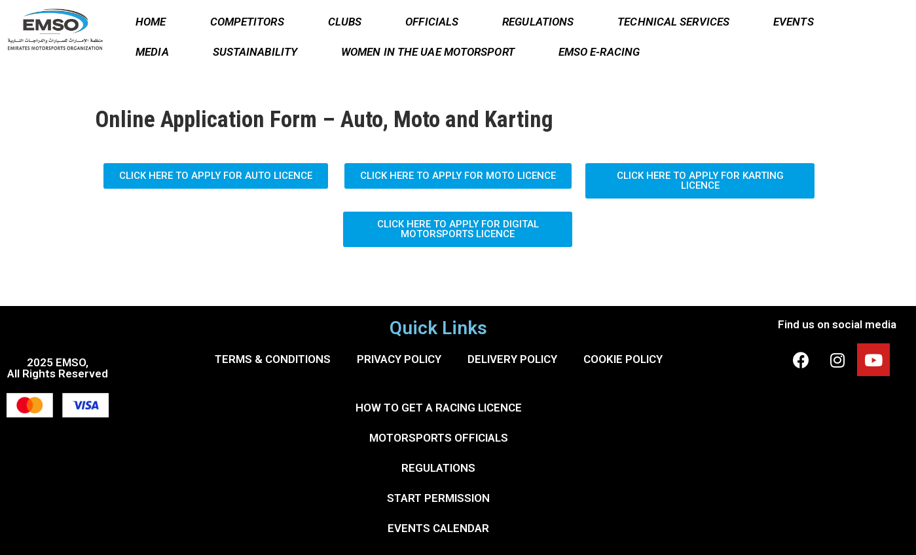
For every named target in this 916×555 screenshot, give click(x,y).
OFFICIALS (431, 21)
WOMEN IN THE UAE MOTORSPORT (428, 51)
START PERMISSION (438, 498)
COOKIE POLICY (623, 359)
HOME (151, 21)
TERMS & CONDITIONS (273, 359)
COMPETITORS (247, 21)
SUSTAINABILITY (255, 51)
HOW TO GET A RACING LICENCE (439, 407)
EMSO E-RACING (599, 51)
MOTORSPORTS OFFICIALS (438, 437)
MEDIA (152, 51)
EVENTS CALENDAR (438, 528)
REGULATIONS (538, 21)
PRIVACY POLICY (399, 359)
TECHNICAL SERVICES (673, 21)
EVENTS (793, 21)
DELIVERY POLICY (512, 359)
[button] (215, 176)
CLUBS (345, 21)
